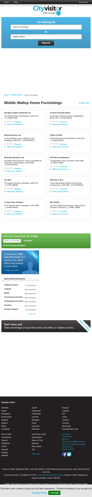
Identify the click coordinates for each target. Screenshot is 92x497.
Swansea (35, 443)
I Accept (54, 493)
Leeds (64, 417)
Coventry (35, 417)
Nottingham (5, 443)
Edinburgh (35, 429)
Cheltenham (36, 414)
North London (6, 434)
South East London (39, 434)
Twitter (69, 454)
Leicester (65, 420)
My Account (83, 2)
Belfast (4, 411)
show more (32, 314)
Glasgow (65, 408)
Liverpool (65, 423)
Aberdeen (5, 408)
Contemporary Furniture (13, 301)
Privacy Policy (67, 447)
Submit (28, 240)
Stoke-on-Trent (37, 440)
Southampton (37, 437)
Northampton (6, 437)
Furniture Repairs (11, 309)
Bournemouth (6, 417)
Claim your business (14, 124)
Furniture (8, 305)
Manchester (66, 426)
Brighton (4, 423)
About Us (65, 439)
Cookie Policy (39, 493)
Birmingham (5, 414)
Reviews (18, 122)
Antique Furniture (11, 285)
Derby (34, 423)
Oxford (3, 446)
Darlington (35, 420)
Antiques (7, 289)
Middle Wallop (16, 95)
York (33, 449)
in (46, 31)
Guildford (65, 411)
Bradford (4, 420)
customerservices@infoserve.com (49, 475)
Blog (16, 2)
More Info (85, 103)
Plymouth (4, 449)
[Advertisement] (46, 69)
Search (46, 43)
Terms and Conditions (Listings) (74, 444)
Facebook (64, 454)
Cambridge (5, 429)
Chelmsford (36, 411)
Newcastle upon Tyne (70, 429)
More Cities (36, 454)
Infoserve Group (68, 449)
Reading (4, 453)
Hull (63, 414)
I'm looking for (46, 22)
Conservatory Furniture (13, 297)
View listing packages (15, 245)
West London (37, 446)
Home (6, 2)
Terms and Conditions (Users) (73, 442)
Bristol (3, 426)
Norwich (4, 440)
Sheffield (4, 455)
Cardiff (34, 408)
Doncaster (35, 426)
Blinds (6, 293)
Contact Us (66, 434)
